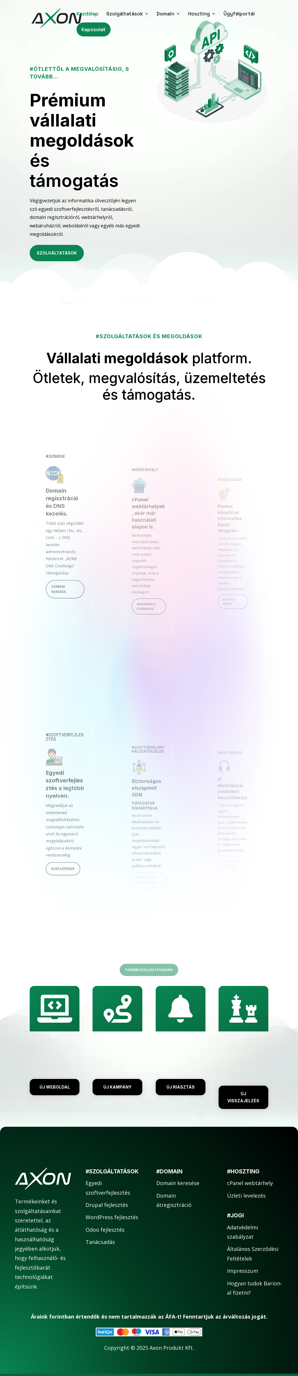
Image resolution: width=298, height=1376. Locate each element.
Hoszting (199, 14)
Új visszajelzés (243, 1097)
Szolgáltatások (124, 14)
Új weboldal (55, 1086)
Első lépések (64, 850)
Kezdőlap (87, 14)
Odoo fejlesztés (105, 1229)
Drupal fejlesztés (107, 1204)
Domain (165, 14)
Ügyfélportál (239, 14)
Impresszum (242, 1270)
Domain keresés (61, 571)
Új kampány (117, 1086)
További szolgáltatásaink (149, 969)
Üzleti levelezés (246, 1195)
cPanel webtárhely (250, 1183)
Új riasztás (180, 1086)
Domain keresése (177, 1183)
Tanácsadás (100, 1241)
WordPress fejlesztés (112, 1217)
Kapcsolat (93, 29)
